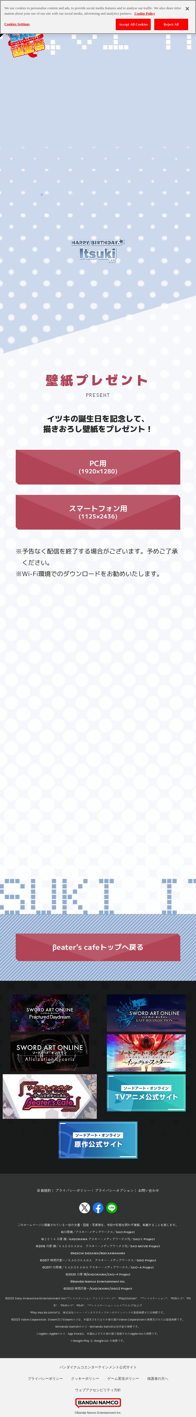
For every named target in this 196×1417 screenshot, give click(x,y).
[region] (98, 17)
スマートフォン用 (98, 488)
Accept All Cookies (133, 24)
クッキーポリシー (85, 1379)
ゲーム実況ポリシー (123, 1379)
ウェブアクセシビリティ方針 (98, 1390)
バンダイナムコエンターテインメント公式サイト (98, 1367)
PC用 (98, 473)
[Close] (187, 9)
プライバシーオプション (114, 1190)
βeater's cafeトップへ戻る (98, 947)
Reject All (171, 24)
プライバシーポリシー (73, 1190)
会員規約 (44, 1190)
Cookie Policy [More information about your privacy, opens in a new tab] (144, 13)
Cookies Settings (17, 24)
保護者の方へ (157, 1379)
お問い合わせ (148, 1190)
